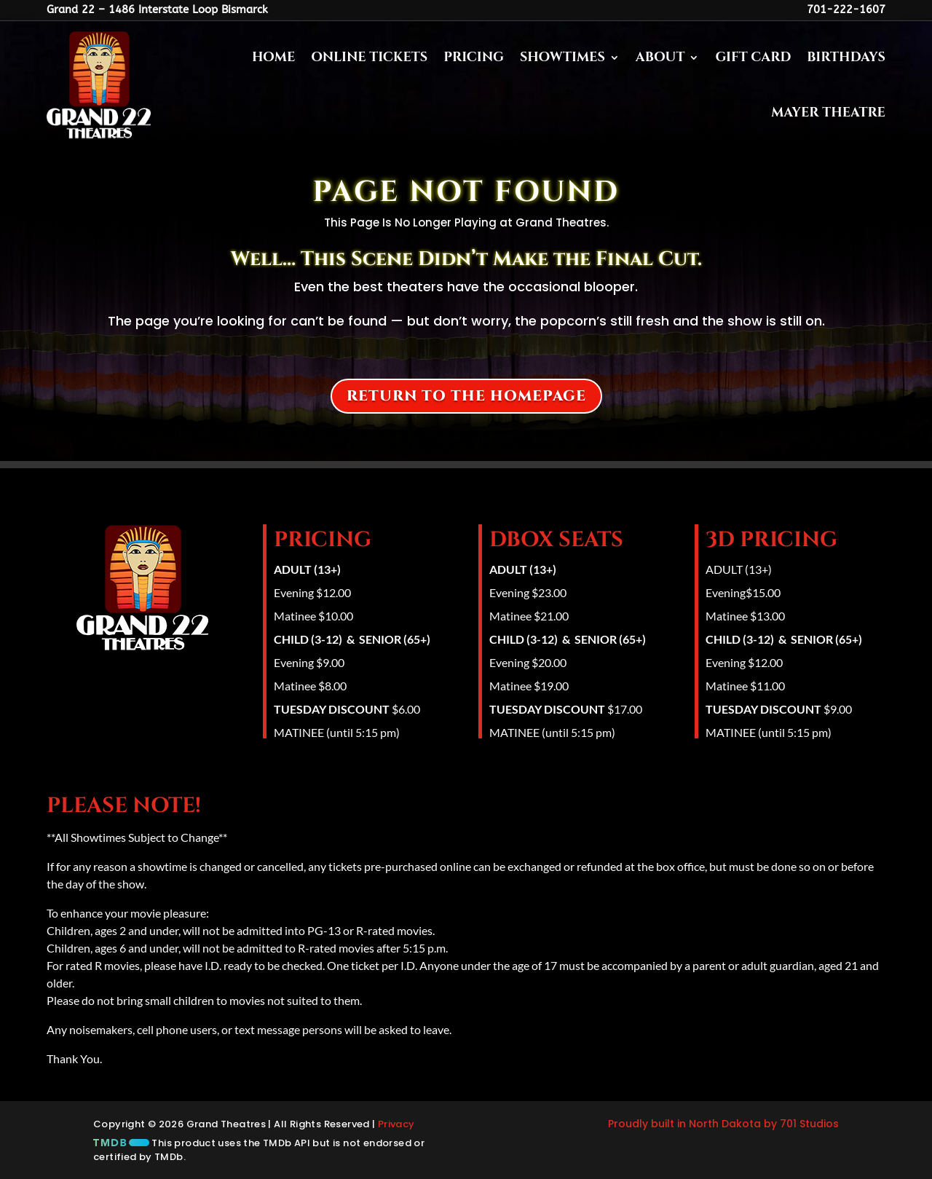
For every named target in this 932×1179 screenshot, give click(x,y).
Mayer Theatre (828, 112)
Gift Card (753, 57)
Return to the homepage (466, 396)
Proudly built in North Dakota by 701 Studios (723, 1123)
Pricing (473, 57)
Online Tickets (369, 57)
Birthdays (846, 57)
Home (273, 57)
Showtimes (562, 57)
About (660, 57)
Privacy (396, 1124)
